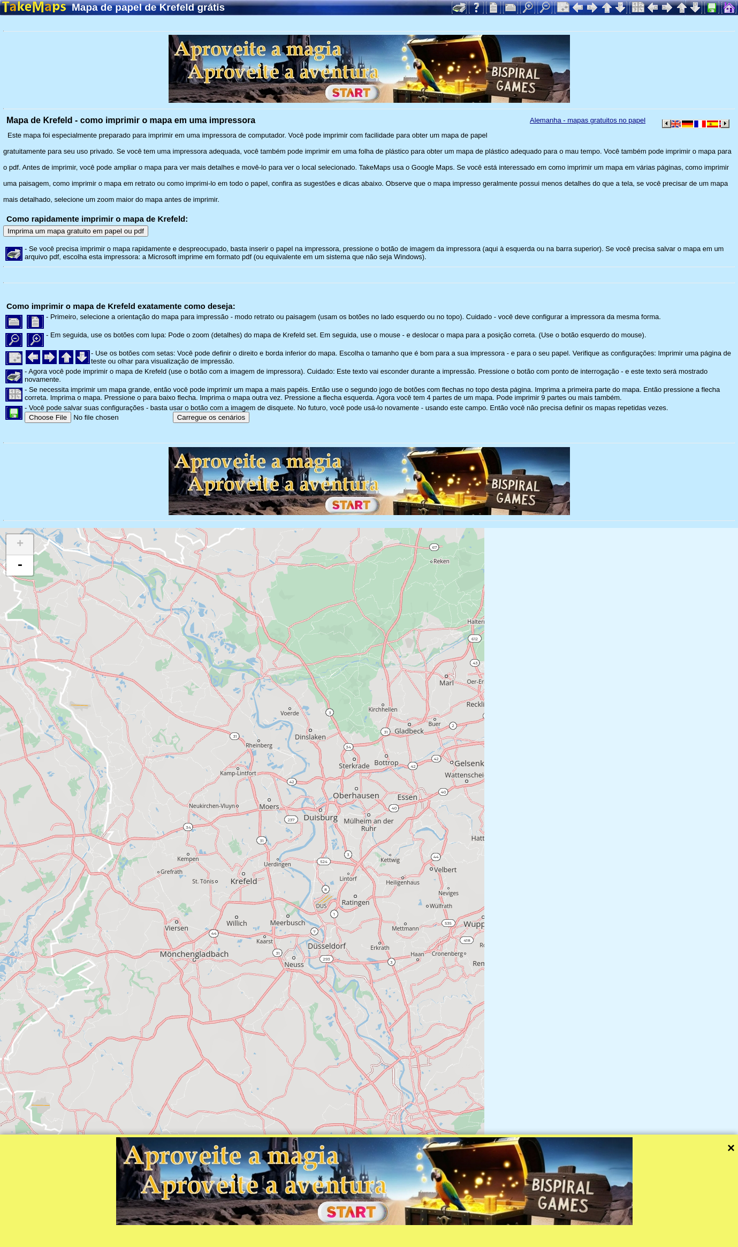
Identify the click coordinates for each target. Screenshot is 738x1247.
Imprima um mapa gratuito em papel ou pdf (75, 231)
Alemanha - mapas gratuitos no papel (587, 120)
